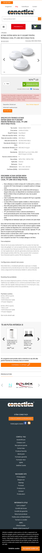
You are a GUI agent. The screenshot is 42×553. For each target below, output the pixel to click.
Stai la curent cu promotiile (21, 418)
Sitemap (21, 482)
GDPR (21, 462)
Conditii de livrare (21, 508)
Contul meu (21, 448)
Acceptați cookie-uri (30, 548)
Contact (21, 491)
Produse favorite (21, 451)
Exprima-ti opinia (19, 365)
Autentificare (21, 440)
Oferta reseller (21, 525)
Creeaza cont (21, 442)
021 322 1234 (6, 2)
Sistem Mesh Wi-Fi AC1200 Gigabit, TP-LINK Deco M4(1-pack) (12, 343)
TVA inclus (36, 89)
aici (13, 315)
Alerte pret (21, 454)
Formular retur (21, 460)
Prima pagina (21, 477)
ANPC (21, 523)
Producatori (21, 494)
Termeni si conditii (21, 520)
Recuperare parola (21, 445)
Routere (4, 32)
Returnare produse (21, 514)
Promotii (18, 27)
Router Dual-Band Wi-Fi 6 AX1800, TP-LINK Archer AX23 (28, 343)
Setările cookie (13, 548)
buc (8, 83)
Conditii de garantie (20, 511)
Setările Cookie (21, 465)
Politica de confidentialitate (21, 517)
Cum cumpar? (21, 505)
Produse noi (21, 488)
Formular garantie (21, 457)
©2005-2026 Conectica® (21, 528)
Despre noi (21, 480)
